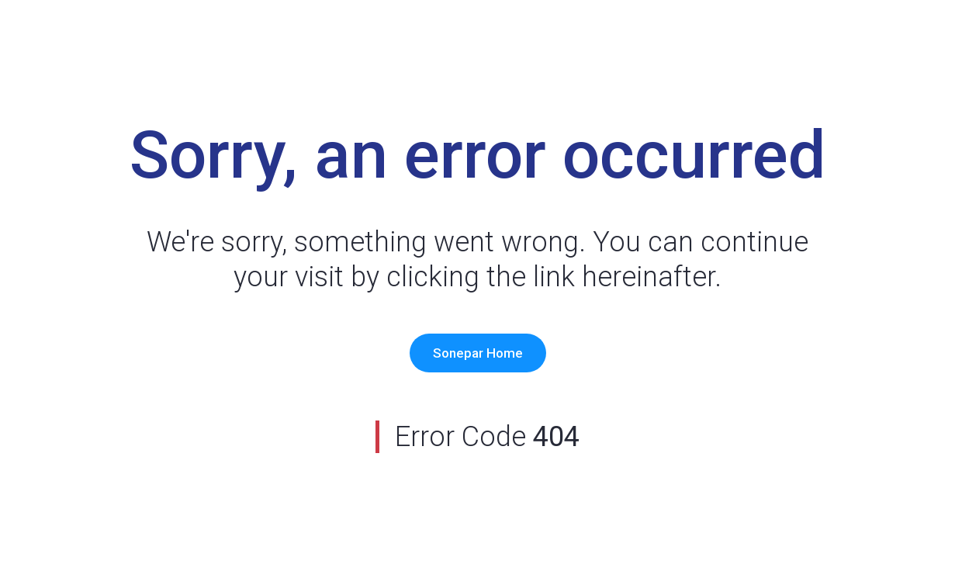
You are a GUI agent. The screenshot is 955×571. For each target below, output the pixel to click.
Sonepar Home (478, 353)
